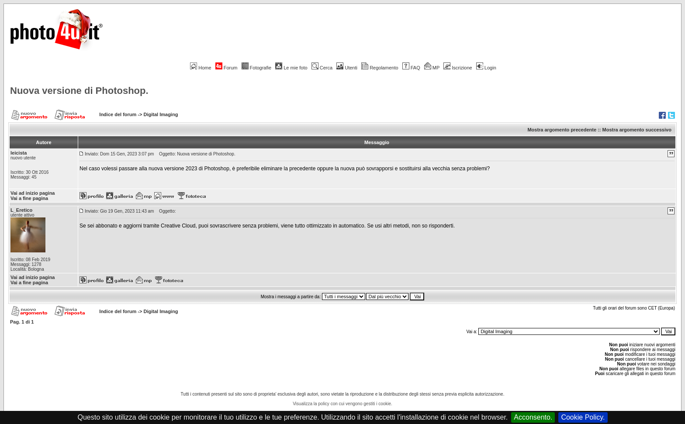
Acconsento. (533, 417)
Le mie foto (291, 67)
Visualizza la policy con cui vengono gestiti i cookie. (342, 403)
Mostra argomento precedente (561, 129)
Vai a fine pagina (29, 198)
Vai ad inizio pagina (32, 193)
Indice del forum (117, 114)
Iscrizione (457, 67)
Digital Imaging (161, 114)
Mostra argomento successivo (636, 129)
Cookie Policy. (583, 417)
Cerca (321, 67)
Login (486, 67)
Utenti (346, 67)
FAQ (411, 67)
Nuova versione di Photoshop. (79, 90)
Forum (226, 67)
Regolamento (379, 67)
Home (200, 67)
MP (431, 67)
